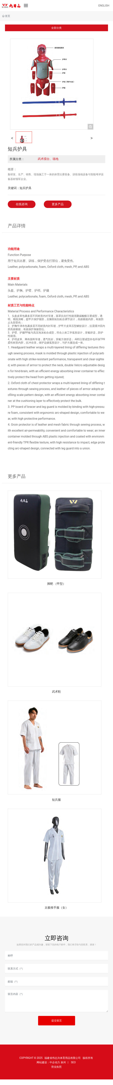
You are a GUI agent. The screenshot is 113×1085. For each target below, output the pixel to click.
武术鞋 (56, 691)
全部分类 (56, 27)
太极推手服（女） (56, 907)
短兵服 (56, 799)
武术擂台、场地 (48, 159)
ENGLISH (103, 5)
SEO (73, 1062)
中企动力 (55, 1062)
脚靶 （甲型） (56, 583)
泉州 (63, 1062)
